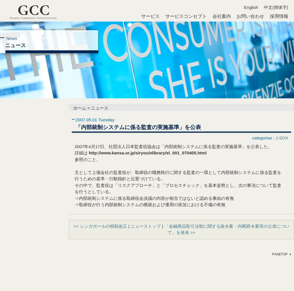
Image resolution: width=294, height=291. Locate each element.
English (251, 7)
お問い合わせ (250, 16)
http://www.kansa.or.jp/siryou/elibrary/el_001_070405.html (147, 152)
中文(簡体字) (276, 7)
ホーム (79, 108)
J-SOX (282, 137)
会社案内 (221, 16)
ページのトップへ (281, 254)
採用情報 (279, 16)
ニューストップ (146, 226)
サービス (150, 16)
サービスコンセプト (186, 16)
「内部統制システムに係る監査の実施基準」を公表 (138, 127)
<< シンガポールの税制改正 (100, 226)
